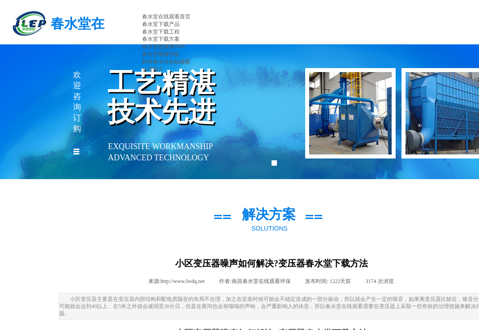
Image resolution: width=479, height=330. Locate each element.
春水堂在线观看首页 (166, 16)
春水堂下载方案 (161, 39)
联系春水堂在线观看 (166, 62)
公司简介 (153, 69)
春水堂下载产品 (161, 24)
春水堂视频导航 (161, 54)
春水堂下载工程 (161, 32)
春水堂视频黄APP (163, 46)
